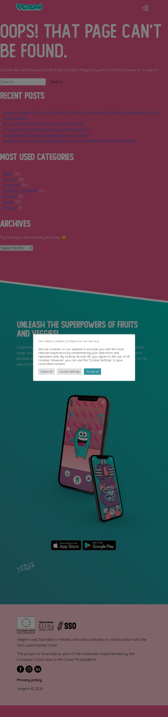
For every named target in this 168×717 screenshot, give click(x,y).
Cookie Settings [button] (69, 371)
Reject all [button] (46, 371)
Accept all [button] (92, 371)
